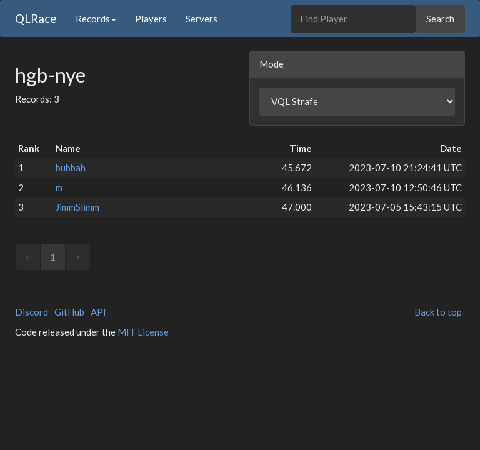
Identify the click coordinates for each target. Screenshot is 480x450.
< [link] (28, 256)
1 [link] (53, 256)
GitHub (69, 312)
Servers (202, 18)
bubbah (71, 167)
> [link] (78, 256)
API (98, 312)
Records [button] (96, 18)
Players (151, 18)
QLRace (36, 18)
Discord (31, 312)
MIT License (143, 332)
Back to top (438, 312)
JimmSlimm (77, 206)
